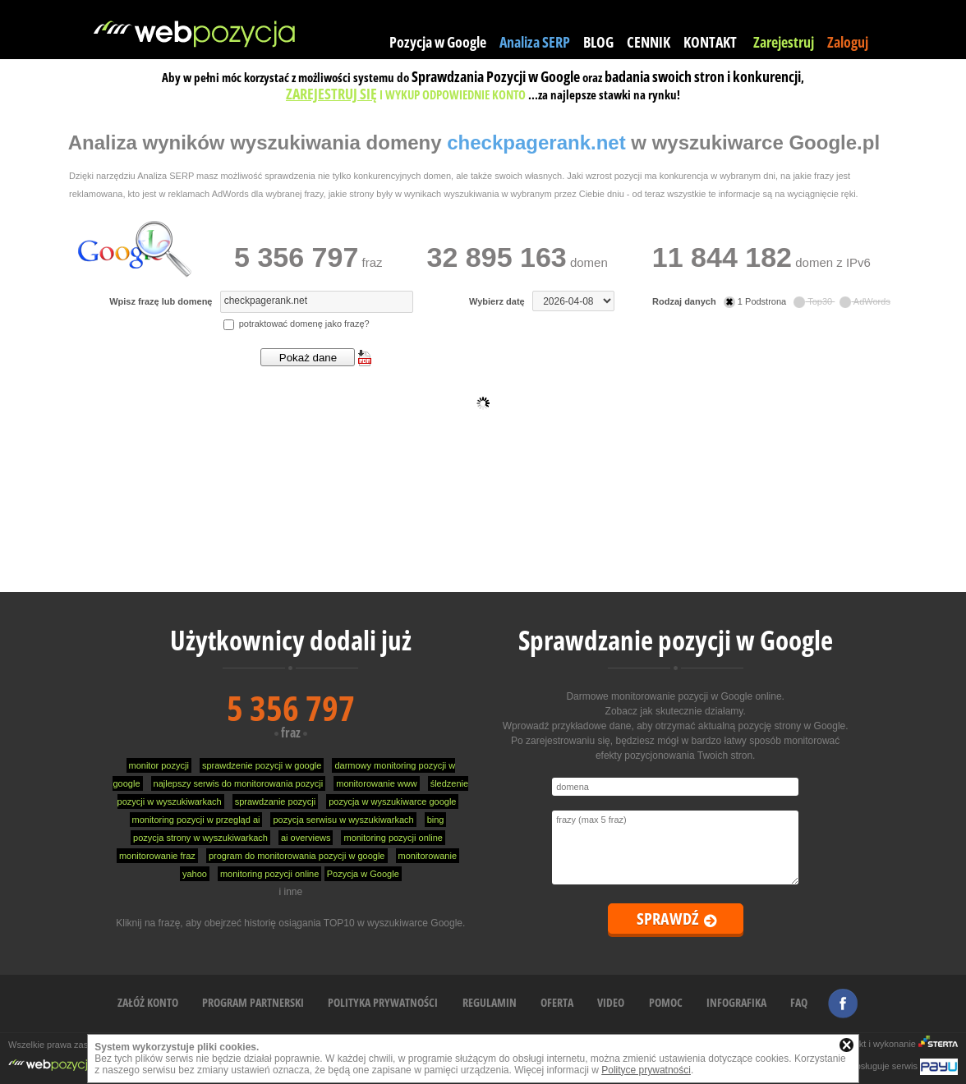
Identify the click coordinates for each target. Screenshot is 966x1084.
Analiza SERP (534, 42)
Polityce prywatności (646, 1070)
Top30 (814, 301)
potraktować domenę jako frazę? (296, 323)
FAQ (798, 1002)
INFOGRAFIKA (736, 1002)
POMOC (666, 1002)
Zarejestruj (783, 42)
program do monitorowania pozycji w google (297, 856)
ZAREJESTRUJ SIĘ (331, 93)
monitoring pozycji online (392, 838)
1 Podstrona (756, 301)
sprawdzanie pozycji (275, 801)
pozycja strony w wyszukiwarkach (200, 838)
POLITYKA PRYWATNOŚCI (383, 1002)
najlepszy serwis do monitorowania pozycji (239, 783)
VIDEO (610, 1002)
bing (435, 819)
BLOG (598, 42)
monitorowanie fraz (157, 856)
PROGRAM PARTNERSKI (253, 1002)
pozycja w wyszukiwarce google (392, 801)
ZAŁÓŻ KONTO (147, 1002)
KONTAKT (710, 42)
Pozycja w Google (437, 42)
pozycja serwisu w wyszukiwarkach (343, 819)
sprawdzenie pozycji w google (262, 765)
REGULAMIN (489, 1002)
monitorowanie (428, 856)
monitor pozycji (159, 765)
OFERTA (556, 1002)
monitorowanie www (376, 783)
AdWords (865, 301)
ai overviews (306, 838)
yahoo (194, 874)
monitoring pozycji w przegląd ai (196, 819)
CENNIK (648, 42)
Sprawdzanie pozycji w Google (675, 640)
